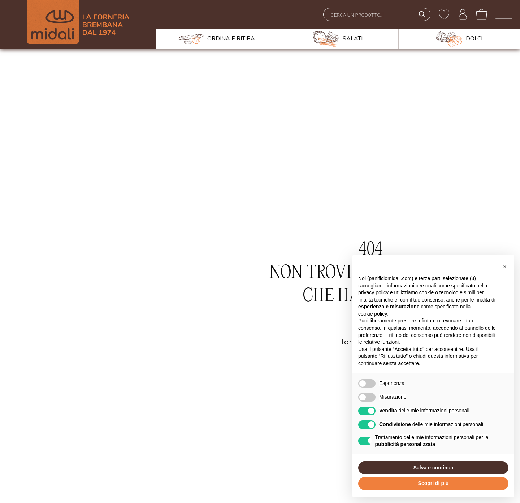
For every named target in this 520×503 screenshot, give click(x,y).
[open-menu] (503, 14)
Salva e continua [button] (433, 468)
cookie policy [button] (372, 314)
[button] (505, 266)
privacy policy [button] (373, 292)
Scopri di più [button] (433, 483)
